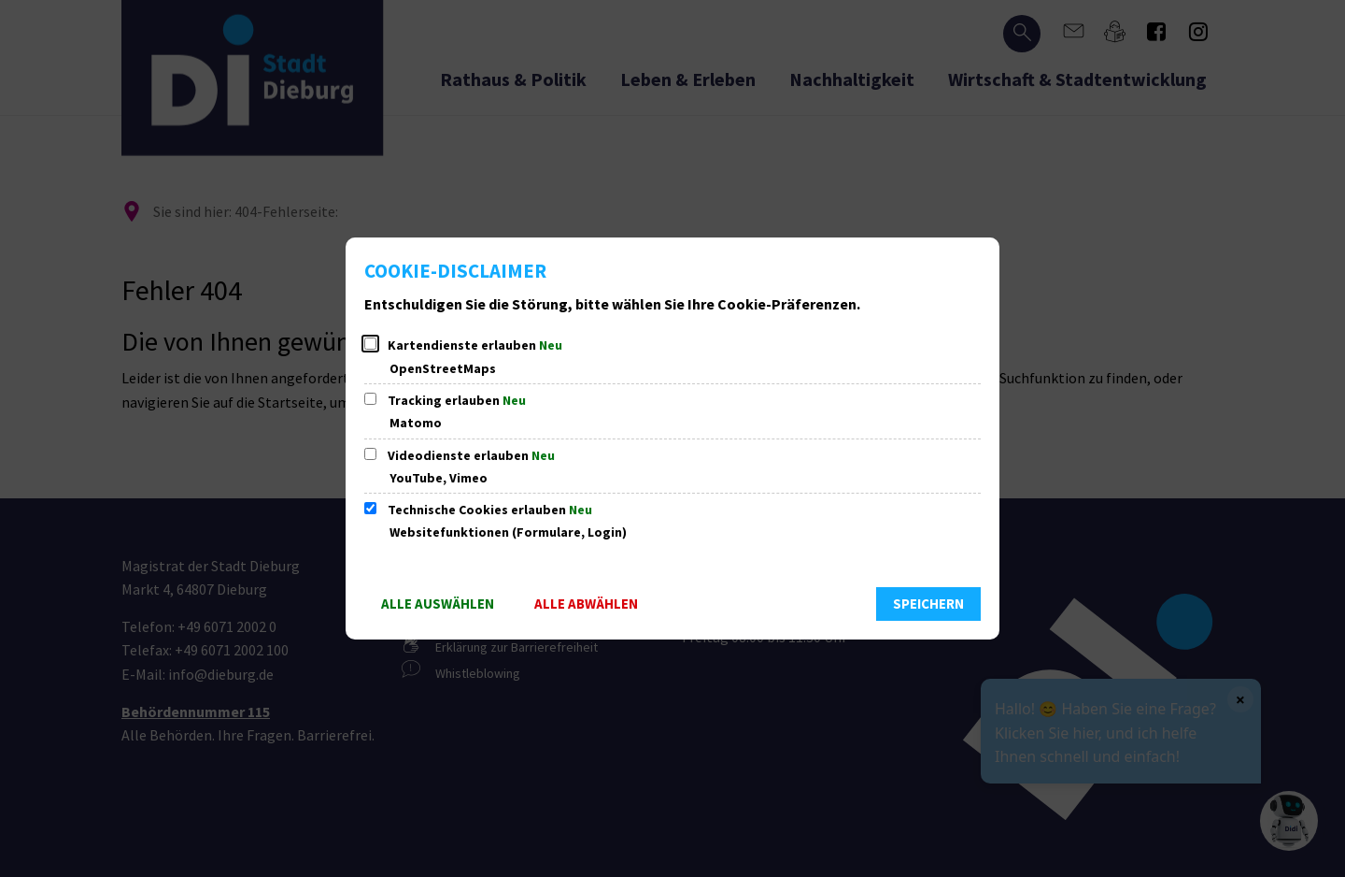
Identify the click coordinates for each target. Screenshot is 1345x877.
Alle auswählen (437, 603)
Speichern (928, 603)
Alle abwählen (586, 603)
